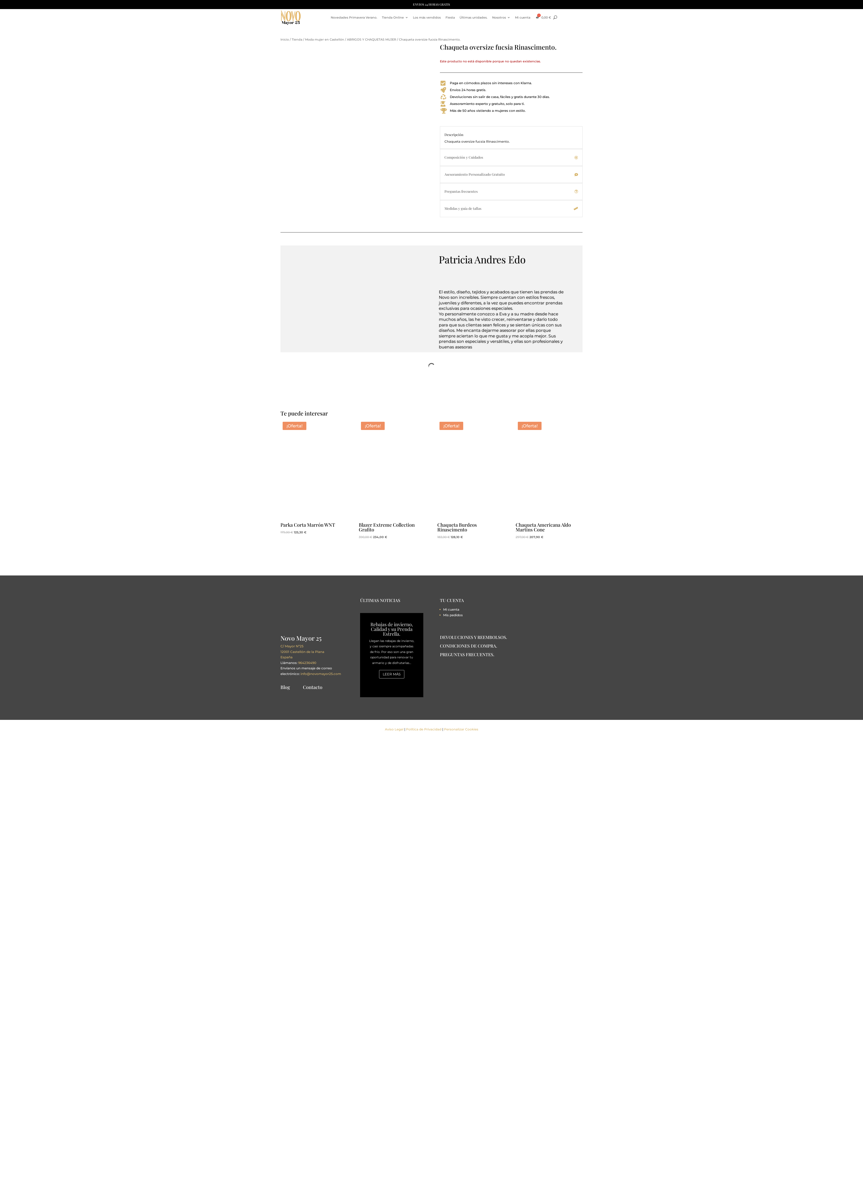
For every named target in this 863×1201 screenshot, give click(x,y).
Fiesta (450, 17)
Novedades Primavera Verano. (354, 17)
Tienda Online (393, 17)
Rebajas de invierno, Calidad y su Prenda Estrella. (391, 629)
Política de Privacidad (423, 729)
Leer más (392, 674)
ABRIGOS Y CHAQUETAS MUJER (371, 39)
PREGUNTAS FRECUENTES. (467, 654)
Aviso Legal (394, 729)
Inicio (284, 39)
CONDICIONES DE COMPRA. (468, 646)
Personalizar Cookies (461, 729)
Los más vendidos (427, 17)
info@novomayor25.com (321, 674)
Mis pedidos (453, 615)
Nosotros (499, 17)
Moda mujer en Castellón (324, 39)
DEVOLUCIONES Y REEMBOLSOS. (473, 637)
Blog (285, 687)
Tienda (297, 39)
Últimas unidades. (473, 17)
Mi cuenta (522, 17)
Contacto (312, 687)
